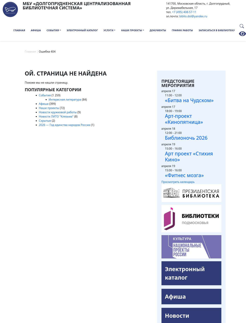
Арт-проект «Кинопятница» (184, 119)
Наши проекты (131, 30)
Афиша (36, 30)
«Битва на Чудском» (189, 100)
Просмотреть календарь (178, 182)
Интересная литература (65, 99)
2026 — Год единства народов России (64, 125)
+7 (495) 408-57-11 (184, 12)
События (52, 30)
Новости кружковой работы (58, 112)
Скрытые (45, 121)
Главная (19, 30)
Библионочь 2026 (186, 137)
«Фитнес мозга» (184, 175)
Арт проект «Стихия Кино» (189, 156)
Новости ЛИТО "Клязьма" (56, 116)
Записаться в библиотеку (217, 30)
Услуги (108, 30)
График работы (182, 30)
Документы (158, 30)
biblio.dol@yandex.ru (193, 16)
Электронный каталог (82, 30)
